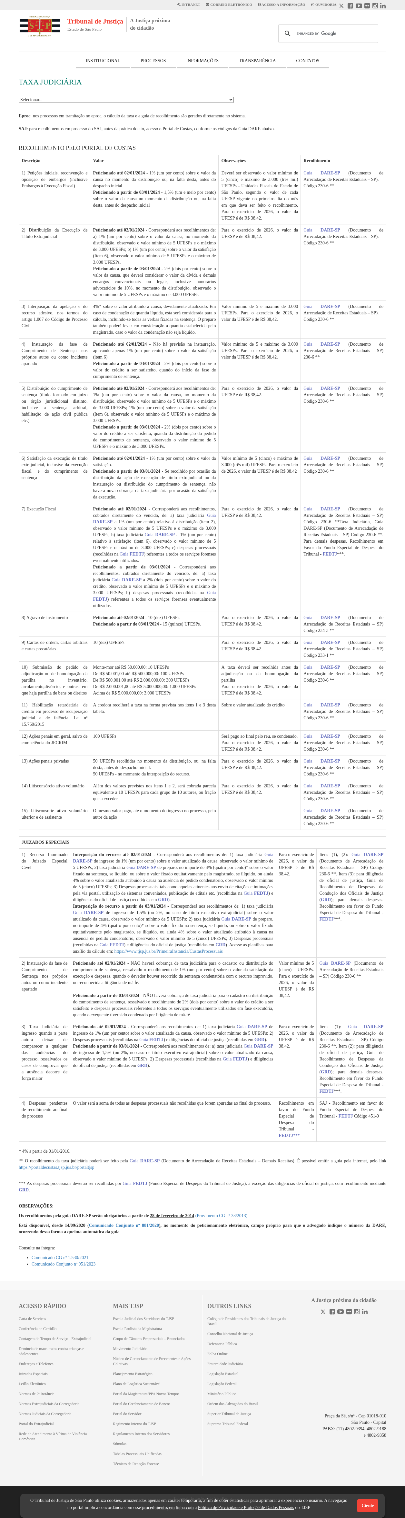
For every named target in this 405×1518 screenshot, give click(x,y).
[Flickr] (349, 1312)
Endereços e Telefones (36, 1364)
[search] (327, 33)
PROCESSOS (153, 60)
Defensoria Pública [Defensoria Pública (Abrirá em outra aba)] (222, 1344)
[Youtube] (340, 1312)
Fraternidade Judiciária (225, 1364)
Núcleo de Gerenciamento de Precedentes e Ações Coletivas (152, 1361)
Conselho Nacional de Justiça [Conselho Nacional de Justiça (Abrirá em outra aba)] (230, 1334)
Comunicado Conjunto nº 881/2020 (124, 1225)
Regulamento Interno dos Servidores (141, 1434)
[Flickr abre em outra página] (367, 6)
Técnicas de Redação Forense (136, 1464)
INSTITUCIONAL (103, 60)
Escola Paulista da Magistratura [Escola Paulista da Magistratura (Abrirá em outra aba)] (137, 1328)
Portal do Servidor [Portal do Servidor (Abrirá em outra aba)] (127, 1414)
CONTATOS (308, 60)
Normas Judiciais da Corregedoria (45, 1414)
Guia (321, 173)
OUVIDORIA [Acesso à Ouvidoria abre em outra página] (323, 4)
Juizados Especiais (33, 1374)
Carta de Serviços (32, 1318)
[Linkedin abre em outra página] (383, 6)
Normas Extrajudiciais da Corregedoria (49, 1404)
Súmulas (119, 1444)
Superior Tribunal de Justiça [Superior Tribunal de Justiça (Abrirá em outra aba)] (229, 1414)
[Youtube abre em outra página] (359, 6)
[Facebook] (332, 1312)
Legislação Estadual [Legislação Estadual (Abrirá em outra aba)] (222, 1374)
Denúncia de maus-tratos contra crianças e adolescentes (51, 1351)
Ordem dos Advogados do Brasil (232, 1404)
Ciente (367, 1505)
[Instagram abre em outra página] (375, 6)
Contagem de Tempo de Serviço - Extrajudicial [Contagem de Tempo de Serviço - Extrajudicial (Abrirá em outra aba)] (55, 1338)
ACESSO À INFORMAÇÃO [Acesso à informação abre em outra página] (281, 4)
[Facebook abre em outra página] (350, 6)
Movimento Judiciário (130, 1348)
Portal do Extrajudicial (36, 1424)
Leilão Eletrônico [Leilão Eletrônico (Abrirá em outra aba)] (32, 1384)
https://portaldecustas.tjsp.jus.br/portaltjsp (56, 1167)
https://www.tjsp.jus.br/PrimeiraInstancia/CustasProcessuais (168, 951)
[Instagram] (356, 1312)
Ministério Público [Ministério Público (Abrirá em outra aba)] (221, 1394)
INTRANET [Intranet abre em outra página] (188, 4)
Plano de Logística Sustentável (137, 1384)
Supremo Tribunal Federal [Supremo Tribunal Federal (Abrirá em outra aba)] (227, 1424)
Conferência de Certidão (37, 1328)
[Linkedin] (364, 1312)
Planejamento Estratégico (133, 1374)
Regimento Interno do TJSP (134, 1424)
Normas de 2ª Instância (36, 1394)
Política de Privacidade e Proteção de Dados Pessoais (246, 1507)
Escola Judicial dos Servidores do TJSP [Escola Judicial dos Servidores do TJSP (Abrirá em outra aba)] (143, 1318)
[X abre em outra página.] (342, 6)
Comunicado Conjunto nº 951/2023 (63, 1264)
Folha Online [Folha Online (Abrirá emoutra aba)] (217, 1354)
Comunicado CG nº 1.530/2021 (60, 1257)
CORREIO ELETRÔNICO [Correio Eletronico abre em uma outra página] (229, 4)
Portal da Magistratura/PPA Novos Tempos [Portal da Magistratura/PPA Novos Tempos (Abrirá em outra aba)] (146, 1394)
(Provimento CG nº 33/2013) (221, 1215)
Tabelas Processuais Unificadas (137, 1454)
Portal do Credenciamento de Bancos (142, 1404)
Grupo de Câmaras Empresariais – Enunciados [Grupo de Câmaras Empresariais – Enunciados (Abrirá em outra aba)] (149, 1338)
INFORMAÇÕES (202, 60)
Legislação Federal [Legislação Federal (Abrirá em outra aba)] (222, 1384)
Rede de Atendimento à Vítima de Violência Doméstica (53, 1436)
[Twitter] (324, 1312)
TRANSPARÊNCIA (257, 60)
